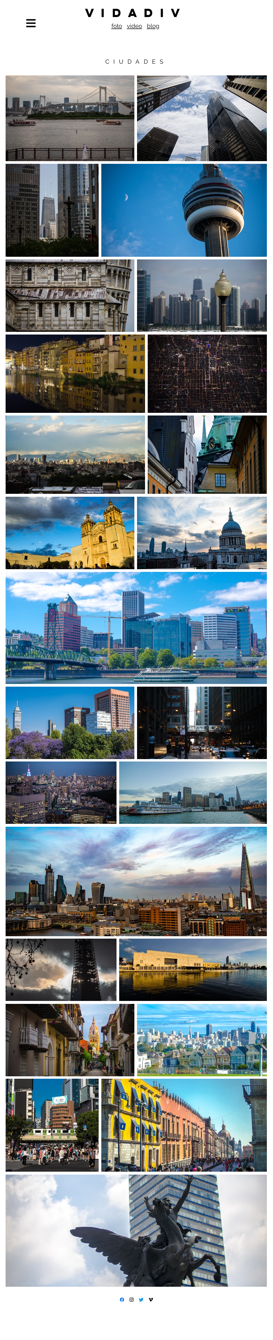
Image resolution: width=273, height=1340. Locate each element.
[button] (31, 23)
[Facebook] (122, 1299)
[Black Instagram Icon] (131, 1299)
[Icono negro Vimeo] (151, 1299)
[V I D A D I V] (136, 12)
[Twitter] (141, 1299)
